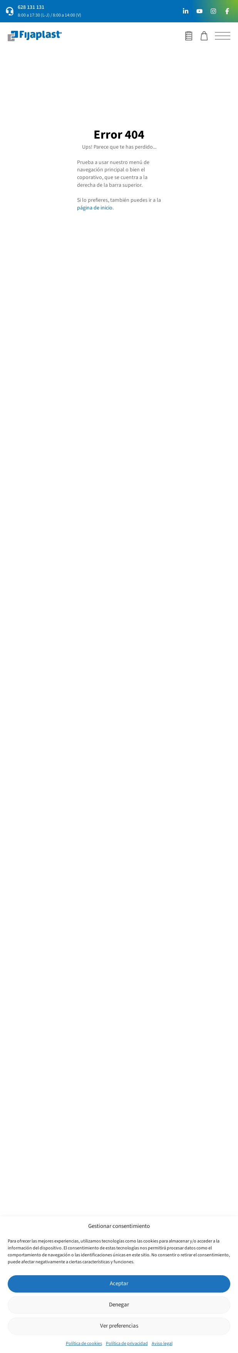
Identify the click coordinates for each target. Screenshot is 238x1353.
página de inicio (94, 208)
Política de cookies (84, 1343)
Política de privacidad (127, 1343)
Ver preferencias (119, 1326)
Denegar (119, 1305)
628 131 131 (31, 7)
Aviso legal (162, 1343)
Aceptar (119, 1283)
